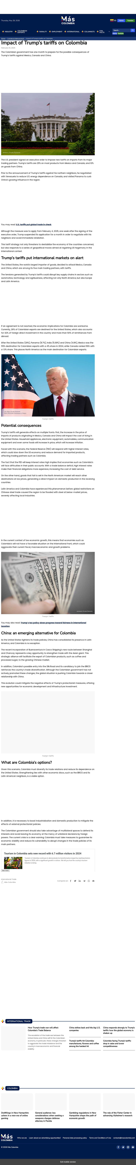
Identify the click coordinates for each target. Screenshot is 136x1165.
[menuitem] (113, 20)
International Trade (8, 879)
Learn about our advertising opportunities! (44, 1138)
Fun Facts (104, 31)
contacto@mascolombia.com (124, 1138)
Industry (9, 32)
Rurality (43, 32)
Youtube (130, 20)
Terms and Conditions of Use (100, 1138)
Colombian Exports (22, 31)
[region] (68, 6)
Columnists (89, 32)
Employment (57, 32)
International (73, 32)
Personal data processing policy (75, 1138)
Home (121, 20)
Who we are (22, 1138)
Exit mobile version (68, 1162)
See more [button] (5, 870)
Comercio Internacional (15, 38)
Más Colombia (8, 882)
